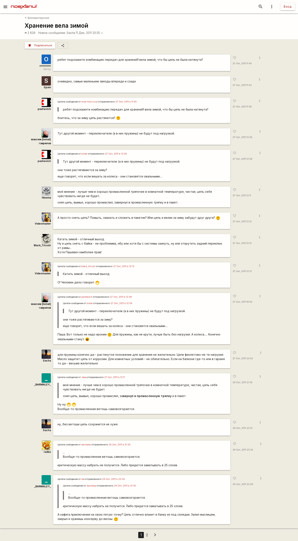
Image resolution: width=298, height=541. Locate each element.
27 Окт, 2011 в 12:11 (114, 377)
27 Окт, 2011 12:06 (242, 137)
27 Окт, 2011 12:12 (242, 221)
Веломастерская (37, 17)
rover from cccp (89, 101)
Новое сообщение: (52, 32)
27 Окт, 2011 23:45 (243, 358)
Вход (288, 6)
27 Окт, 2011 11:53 (242, 85)
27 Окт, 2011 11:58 (242, 106)
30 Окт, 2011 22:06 (243, 484)
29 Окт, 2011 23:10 (242, 428)
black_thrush (88, 266)
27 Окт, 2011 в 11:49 (126, 101)
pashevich (44, 109)
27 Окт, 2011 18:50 (242, 302)
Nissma (46, 197)
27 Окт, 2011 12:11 (242, 195)
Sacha (71, 32)
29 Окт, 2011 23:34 (243, 449)
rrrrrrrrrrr (45, 65)
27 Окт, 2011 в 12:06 (116, 153)
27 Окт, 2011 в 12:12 (123, 266)
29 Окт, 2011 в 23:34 (113, 479)
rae (82, 479)
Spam (47, 87)
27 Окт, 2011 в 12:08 (121, 297)
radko (47, 451)
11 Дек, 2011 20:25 (89, 32)
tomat (84, 153)
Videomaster (43, 223)
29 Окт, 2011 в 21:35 (120, 444)
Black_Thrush (42, 245)
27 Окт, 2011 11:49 (242, 63)
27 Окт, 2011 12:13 (242, 271)
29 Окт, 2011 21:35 (242, 382)
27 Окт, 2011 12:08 (242, 159)
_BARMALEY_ (42, 384)
